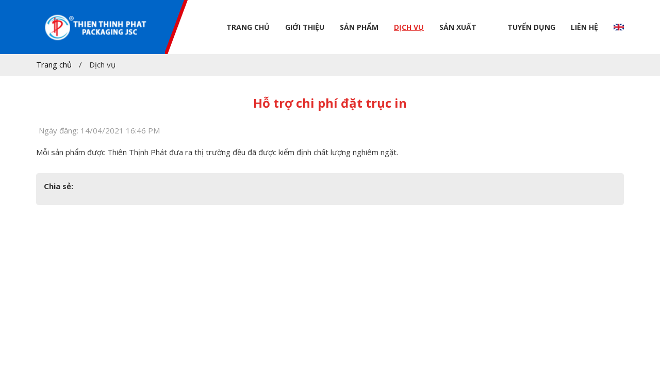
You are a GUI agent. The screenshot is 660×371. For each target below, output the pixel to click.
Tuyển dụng (531, 27)
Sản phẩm (359, 27)
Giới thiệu (304, 27)
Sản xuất (457, 27)
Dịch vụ (409, 27)
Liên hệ (584, 27)
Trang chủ (248, 27)
